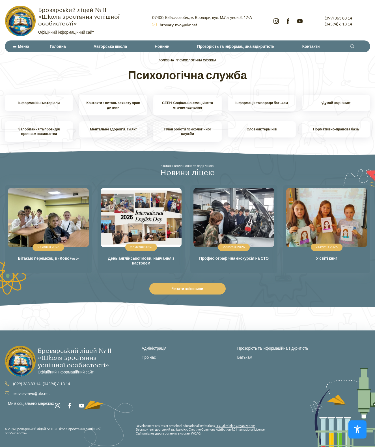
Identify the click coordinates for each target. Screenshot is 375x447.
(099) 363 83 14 (338, 18)
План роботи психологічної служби (187, 131)
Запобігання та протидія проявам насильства (39, 131)
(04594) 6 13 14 (338, 24)
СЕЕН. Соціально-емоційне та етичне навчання (187, 105)
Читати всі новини (189, 289)
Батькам (244, 357)
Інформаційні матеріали (39, 103)
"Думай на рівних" (336, 103)
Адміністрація (154, 348)
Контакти (311, 46)
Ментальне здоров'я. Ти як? (113, 129)
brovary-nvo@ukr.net (178, 24)
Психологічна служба (196, 60)
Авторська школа (110, 46)
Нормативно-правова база (336, 129)
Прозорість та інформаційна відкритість (236, 46)
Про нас (149, 357)
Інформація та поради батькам (262, 103)
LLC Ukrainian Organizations (235, 425)
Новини (162, 46)
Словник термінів (262, 129)
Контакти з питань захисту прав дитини (113, 105)
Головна (58, 46)
